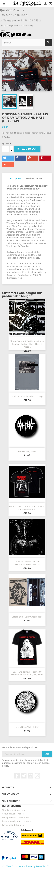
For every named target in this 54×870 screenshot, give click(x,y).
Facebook (17, 775)
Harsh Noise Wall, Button (27, 727)
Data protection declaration (15, 817)
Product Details (34, 178)
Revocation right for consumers (17, 821)
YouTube (30, 775)
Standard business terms (14, 810)
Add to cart (27, 149)
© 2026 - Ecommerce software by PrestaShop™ (25, 866)
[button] (8, 158)
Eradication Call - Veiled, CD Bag (27, 396)
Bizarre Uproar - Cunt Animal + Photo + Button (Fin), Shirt (27, 508)
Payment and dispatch (13, 825)
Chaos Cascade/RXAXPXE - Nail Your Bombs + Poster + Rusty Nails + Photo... (27, 344)
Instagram (37, 775)
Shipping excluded (22, 132)
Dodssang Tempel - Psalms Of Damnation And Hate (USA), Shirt (27, 673)
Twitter (23, 775)
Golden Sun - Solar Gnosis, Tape (27, 616)
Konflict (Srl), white (27, 451)
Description (15, 178)
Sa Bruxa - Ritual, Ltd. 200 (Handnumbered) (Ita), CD (27, 563)
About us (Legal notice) (13, 813)
